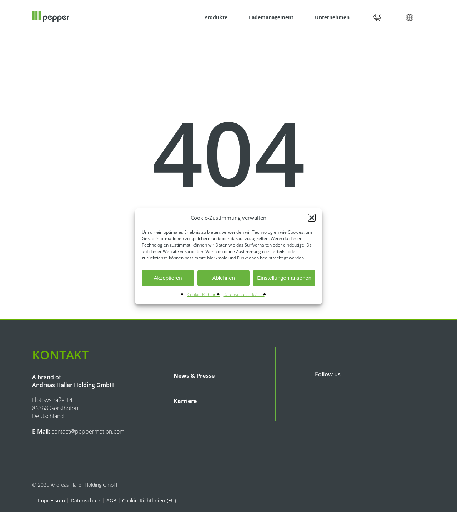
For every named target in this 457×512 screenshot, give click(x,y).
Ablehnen (223, 278)
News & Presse (194, 376)
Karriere (185, 401)
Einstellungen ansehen (284, 278)
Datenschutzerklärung (245, 295)
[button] (311, 217)
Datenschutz (86, 500)
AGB (111, 500)
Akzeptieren (168, 278)
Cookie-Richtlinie (203, 295)
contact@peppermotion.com (88, 431)
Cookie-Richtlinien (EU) (149, 500)
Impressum (51, 500)
